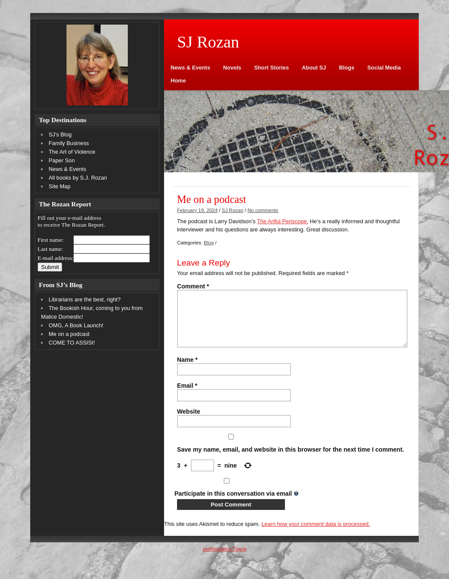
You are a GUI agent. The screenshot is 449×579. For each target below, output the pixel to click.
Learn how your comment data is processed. (315, 534)
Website (188, 421)
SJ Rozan (232, 210)
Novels (232, 67)
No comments (262, 210)
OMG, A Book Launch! (76, 325)
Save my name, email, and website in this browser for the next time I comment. (290, 459)
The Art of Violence (72, 152)
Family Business (69, 143)
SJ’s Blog (60, 134)
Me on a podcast (69, 334)
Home (178, 80)
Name (187, 370)
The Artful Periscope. (282, 221)
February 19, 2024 (197, 210)
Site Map (60, 186)
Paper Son (62, 160)
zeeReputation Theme (224, 559)
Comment (193, 286)
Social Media (384, 67)
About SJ (314, 67)
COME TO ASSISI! (72, 342)
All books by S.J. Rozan (78, 177)
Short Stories (271, 67)
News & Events (190, 67)
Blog (209, 242)
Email (187, 395)
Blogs (346, 67)
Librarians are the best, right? (84, 299)
